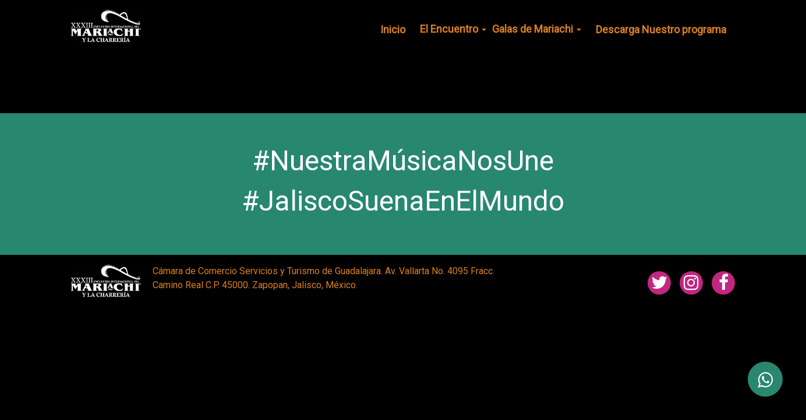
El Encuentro (453, 29)
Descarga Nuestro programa (661, 29)
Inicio (392, 29)
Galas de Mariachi (536, 29)
